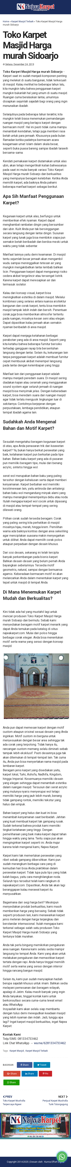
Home (6, 21)
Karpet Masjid (17, 1051)
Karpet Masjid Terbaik (22, 21)
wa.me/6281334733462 (50, 1043)
